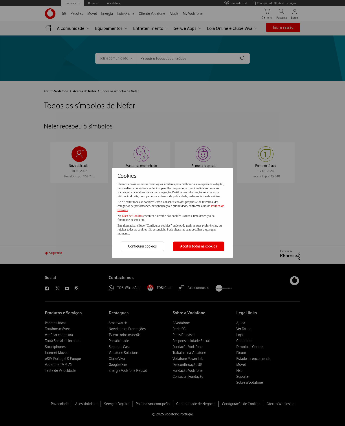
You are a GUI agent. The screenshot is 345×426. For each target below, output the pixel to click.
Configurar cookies (142, 246)
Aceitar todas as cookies (198, 246)
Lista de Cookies (132, 216)
